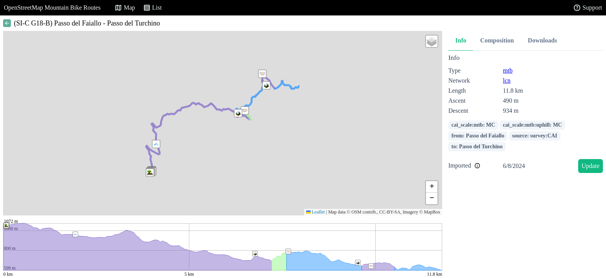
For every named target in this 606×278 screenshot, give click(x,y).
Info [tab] (460, 40)
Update (590, 166)
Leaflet (315, 212)
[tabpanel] (525, 115)
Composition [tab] (497, 40)
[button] (156, 144)
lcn (507, 80)
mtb (507, 70)
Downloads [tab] (542, 40)
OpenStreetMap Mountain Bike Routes (52, 7)
